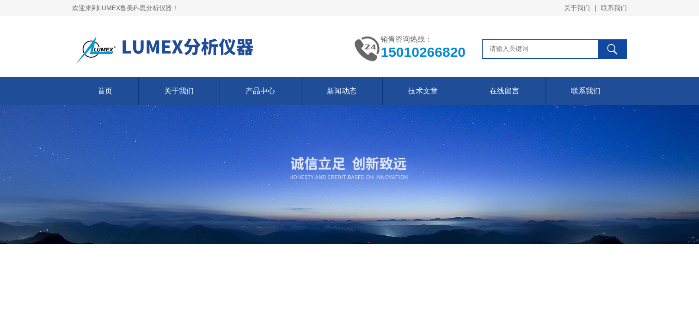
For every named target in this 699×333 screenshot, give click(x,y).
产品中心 (260, 91)
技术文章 (423, 91)
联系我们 (614, 8)
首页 (105, 91)
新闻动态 (341, 91)
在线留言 (504, 91)
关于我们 (577, 8)
